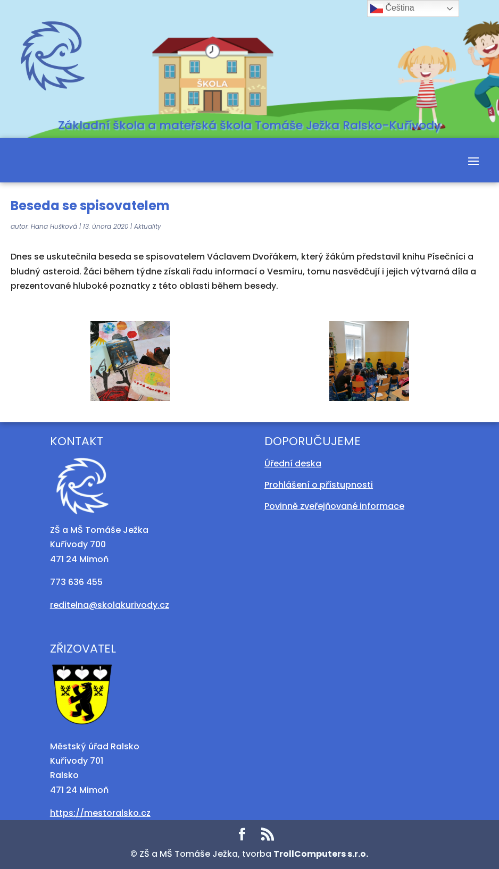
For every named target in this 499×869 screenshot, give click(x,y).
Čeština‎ (392, 8)
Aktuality (147, 226)
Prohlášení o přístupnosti (318, 485)
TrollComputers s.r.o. (320, 854)
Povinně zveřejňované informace (334, 506)
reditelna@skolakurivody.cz (109, 605)
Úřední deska (292, 463)
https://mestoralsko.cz (100, 813)
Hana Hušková (54, 226)
